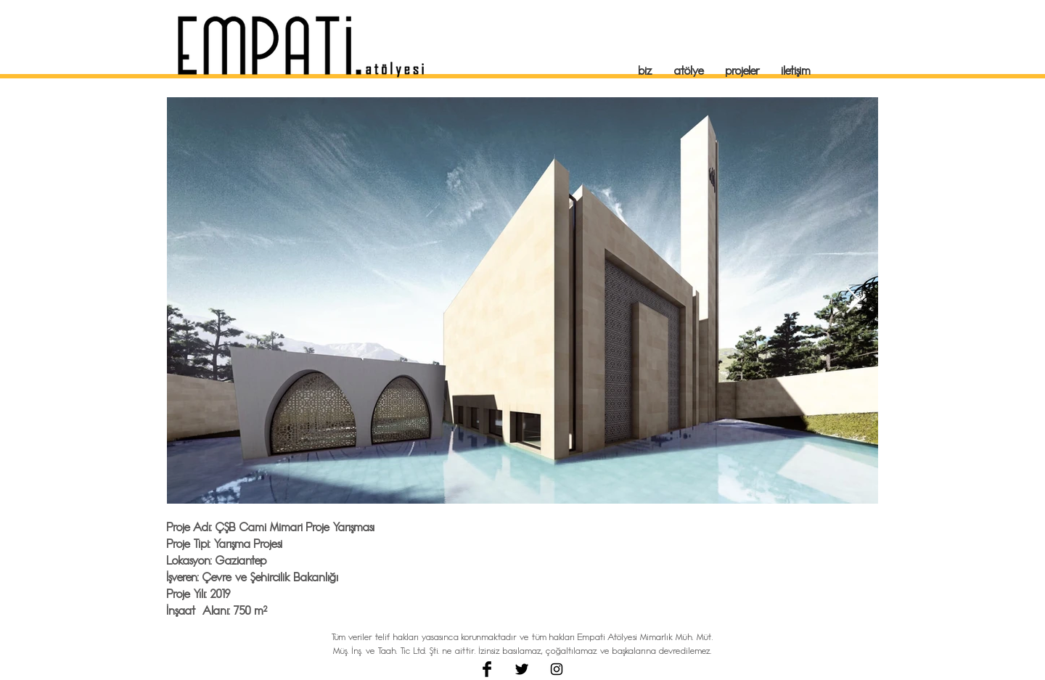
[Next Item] (853, 301)
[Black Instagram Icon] (557, 669)
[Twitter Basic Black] (522, 669)
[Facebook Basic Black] (487, 669)
